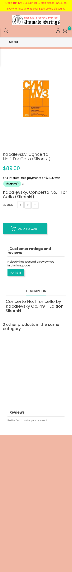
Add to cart (25, 228)
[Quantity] (20, 205)
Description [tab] (36, 291)
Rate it (16, 272)
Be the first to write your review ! (27, 420)
